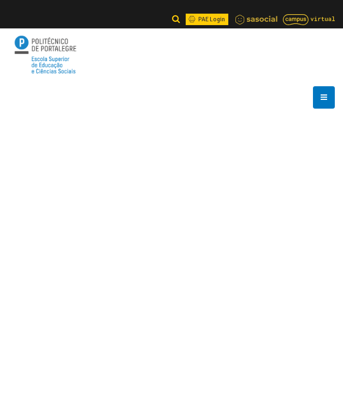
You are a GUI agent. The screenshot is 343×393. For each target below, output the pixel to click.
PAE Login (206, 19)
